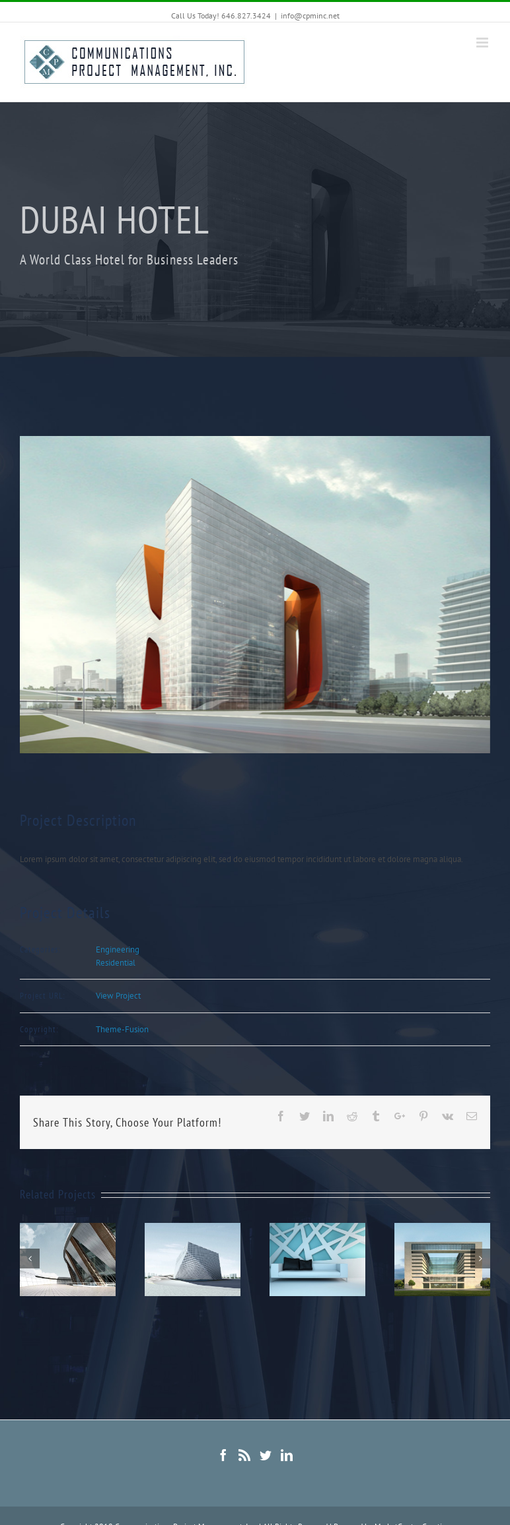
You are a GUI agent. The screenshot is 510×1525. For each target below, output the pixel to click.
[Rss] (244, 1455)
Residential (115, 962)
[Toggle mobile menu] (483, 42)
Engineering (117, 949)
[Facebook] (223, 1455)
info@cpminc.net (310, 15)
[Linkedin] (287, 1455)
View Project (118, 995)
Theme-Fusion (122, 1029)
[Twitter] (266, 1455)
